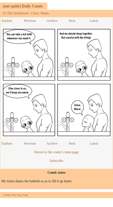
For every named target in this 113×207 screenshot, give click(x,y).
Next (72, 21)
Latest (94, 21)
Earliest (7, 21)
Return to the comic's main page (56, 152)
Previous (30, 21)
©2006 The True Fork (15, 195)
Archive (52, 21)
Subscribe (56, 161)
